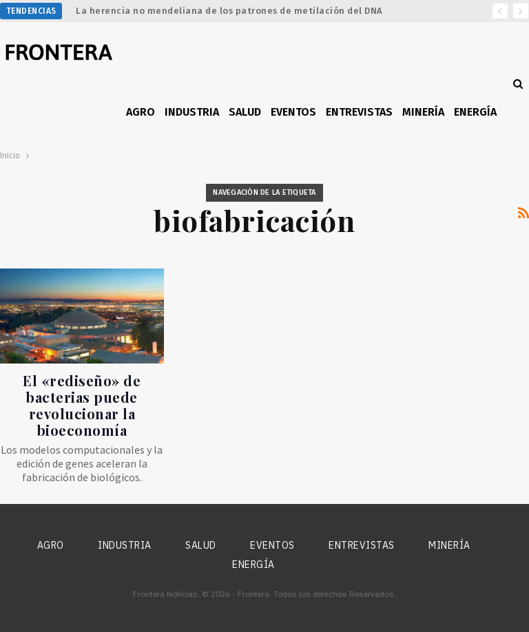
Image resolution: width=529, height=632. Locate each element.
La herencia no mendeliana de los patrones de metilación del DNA (229, 11)
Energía (475, 111)
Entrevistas (359, 111)
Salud (245, 111)
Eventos (293, 111)
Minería (423, 111)
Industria (192, 111)
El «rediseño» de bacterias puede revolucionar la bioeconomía (82, 405)
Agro (140, 111)
